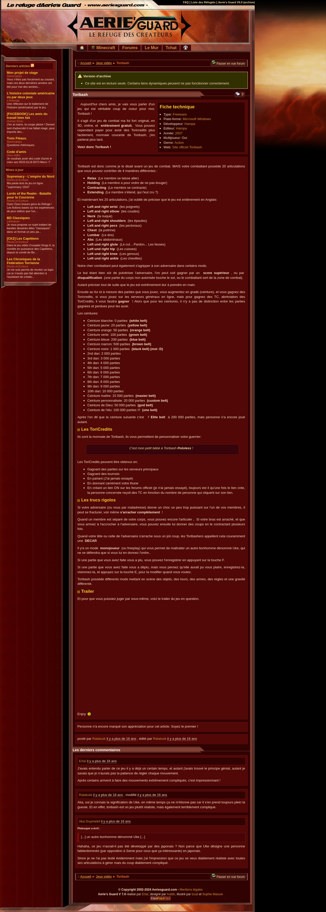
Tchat (171, 47)
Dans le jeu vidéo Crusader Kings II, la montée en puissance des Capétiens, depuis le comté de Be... (31, 249)
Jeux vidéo (13, 155)
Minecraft (103, 47)
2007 (178, 133)
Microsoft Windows (197, 119)
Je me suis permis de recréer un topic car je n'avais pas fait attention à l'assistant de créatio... (30, 273)
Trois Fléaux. (17, 138)
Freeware (180, 114)
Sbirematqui (14, 76)
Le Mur (151, 47)
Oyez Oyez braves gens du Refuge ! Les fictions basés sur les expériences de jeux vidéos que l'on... (30, 207)
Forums (130, 47)
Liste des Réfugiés (203, 2)
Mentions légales (191, 889)
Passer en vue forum (228, 63)
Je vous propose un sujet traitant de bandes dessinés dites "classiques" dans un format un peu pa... (29, 228)
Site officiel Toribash (187, 147)
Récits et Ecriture (17, 179)
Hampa (189, 124)
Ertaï (83, 761)
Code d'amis (16, 152)
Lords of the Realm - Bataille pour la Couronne (29, 195)
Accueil (85, 63)
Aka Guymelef (90, 821)
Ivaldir (171, 894)
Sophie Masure (212, 894)
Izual (195, 894)
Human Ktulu (15, 121)
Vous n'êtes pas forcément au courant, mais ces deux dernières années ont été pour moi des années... (31, 83)
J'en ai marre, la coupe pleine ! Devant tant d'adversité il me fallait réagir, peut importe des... (31, 128)
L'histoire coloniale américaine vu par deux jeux (31, 95)
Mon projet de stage (22, 73)
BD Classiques (18, 218)
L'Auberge (13, 100)
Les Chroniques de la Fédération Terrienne (23, 261)
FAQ (186, 2)
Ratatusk (99, 739)
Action (179, 142)
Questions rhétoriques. (21, 145)
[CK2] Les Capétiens (23, 238)
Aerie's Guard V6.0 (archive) (236, 2)
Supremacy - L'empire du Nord (31, 176)
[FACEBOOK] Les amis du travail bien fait (27, 116)
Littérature (13, 221)
